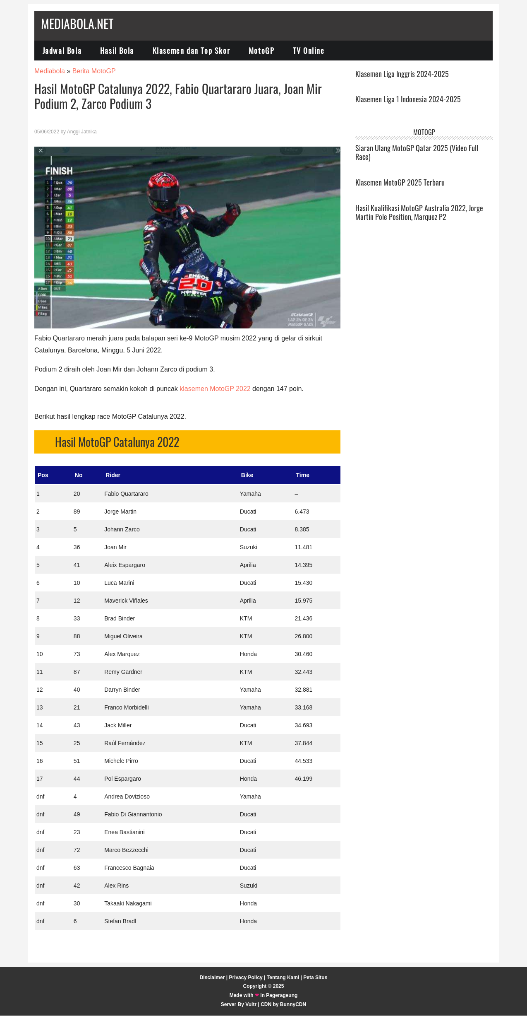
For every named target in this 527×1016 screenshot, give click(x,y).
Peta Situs (315, 977)
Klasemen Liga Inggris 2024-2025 (402, 73)
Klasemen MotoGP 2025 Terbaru (400, 182)
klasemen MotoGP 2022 (215, 389)
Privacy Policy (245, 977)
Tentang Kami (283, 977)
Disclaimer (212, 977)
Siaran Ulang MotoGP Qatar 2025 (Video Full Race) (416, 152)
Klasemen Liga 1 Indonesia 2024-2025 (408, 99)
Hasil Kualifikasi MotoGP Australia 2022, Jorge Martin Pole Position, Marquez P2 (419, 212)
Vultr (250, 1004)
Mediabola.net (77, 23)
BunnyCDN (293, 1004)
